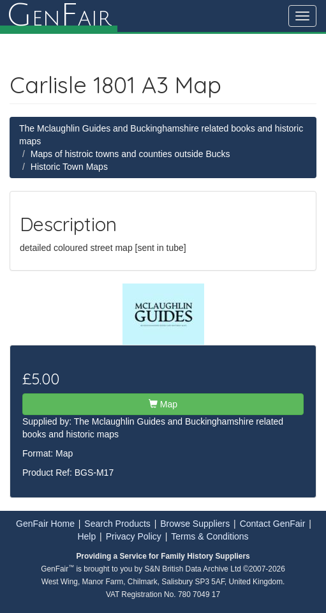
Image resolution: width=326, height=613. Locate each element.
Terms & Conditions (209, 536)
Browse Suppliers (195, 523)
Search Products (117, 523)
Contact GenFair (273, 523)
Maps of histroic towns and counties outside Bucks (130, 154)
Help (86, 536)
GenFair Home (45, 523)
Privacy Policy (133, 536)
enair (58, 16)
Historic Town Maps (69, 167)
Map (163, 404)
